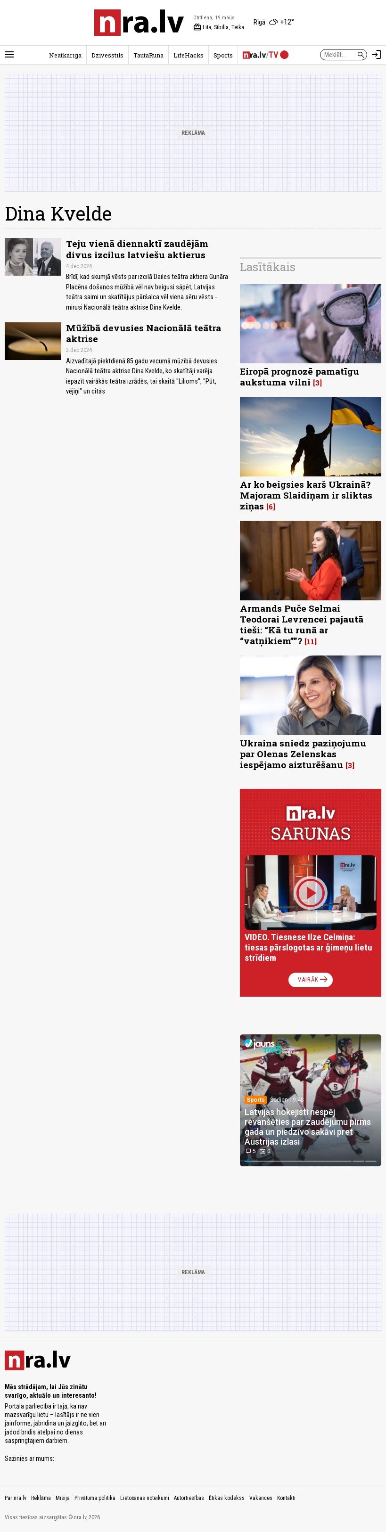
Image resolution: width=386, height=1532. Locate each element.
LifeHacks (188, 55)
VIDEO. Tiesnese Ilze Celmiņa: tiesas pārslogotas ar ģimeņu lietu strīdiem (308, 947)
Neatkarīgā (65, 55)
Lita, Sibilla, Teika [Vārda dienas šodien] (218, 27)
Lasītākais (268, 266)
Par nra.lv (15, 1498)
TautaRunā (148, 55)
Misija (63, 1498)
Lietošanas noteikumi (144, 1498)
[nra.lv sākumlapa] (139, 22)
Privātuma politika (94, 1498)
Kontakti (286, 1498)
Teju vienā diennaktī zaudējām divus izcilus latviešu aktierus (137, 249)
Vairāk (313, 979)
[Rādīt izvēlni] (9, 54)
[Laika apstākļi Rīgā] (274, 22)
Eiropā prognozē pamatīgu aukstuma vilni (299, 376)
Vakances (260, 1498)
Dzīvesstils (107, 55)
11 (310, 641)
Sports (223, 55)
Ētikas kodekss (227, 1498)
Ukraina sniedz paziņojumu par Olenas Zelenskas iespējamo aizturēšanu (303, 753)
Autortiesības (189, 1498)
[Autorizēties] (376, 54)
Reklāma (41, 1498)
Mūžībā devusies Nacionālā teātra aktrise (143, 333)
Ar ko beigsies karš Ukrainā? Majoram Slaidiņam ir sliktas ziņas (306, 495)
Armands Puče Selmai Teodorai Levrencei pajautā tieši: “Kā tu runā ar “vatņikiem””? (301, 624)
